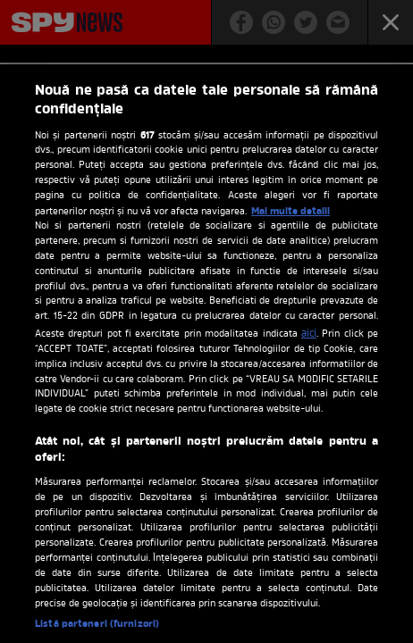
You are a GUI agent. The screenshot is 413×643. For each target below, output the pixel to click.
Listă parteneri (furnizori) (97, 624)
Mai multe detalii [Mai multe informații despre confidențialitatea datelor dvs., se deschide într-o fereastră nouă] (290, 212)
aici (308, 334)
